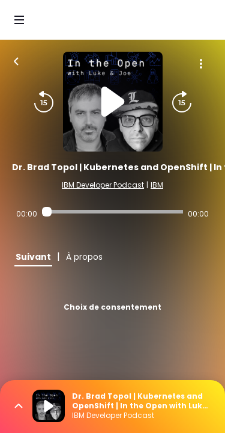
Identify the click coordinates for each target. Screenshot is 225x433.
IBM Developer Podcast (103, 185)
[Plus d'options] (201, 64)
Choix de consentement (112, 307)
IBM (157, 185)
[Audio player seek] (112, 212)
